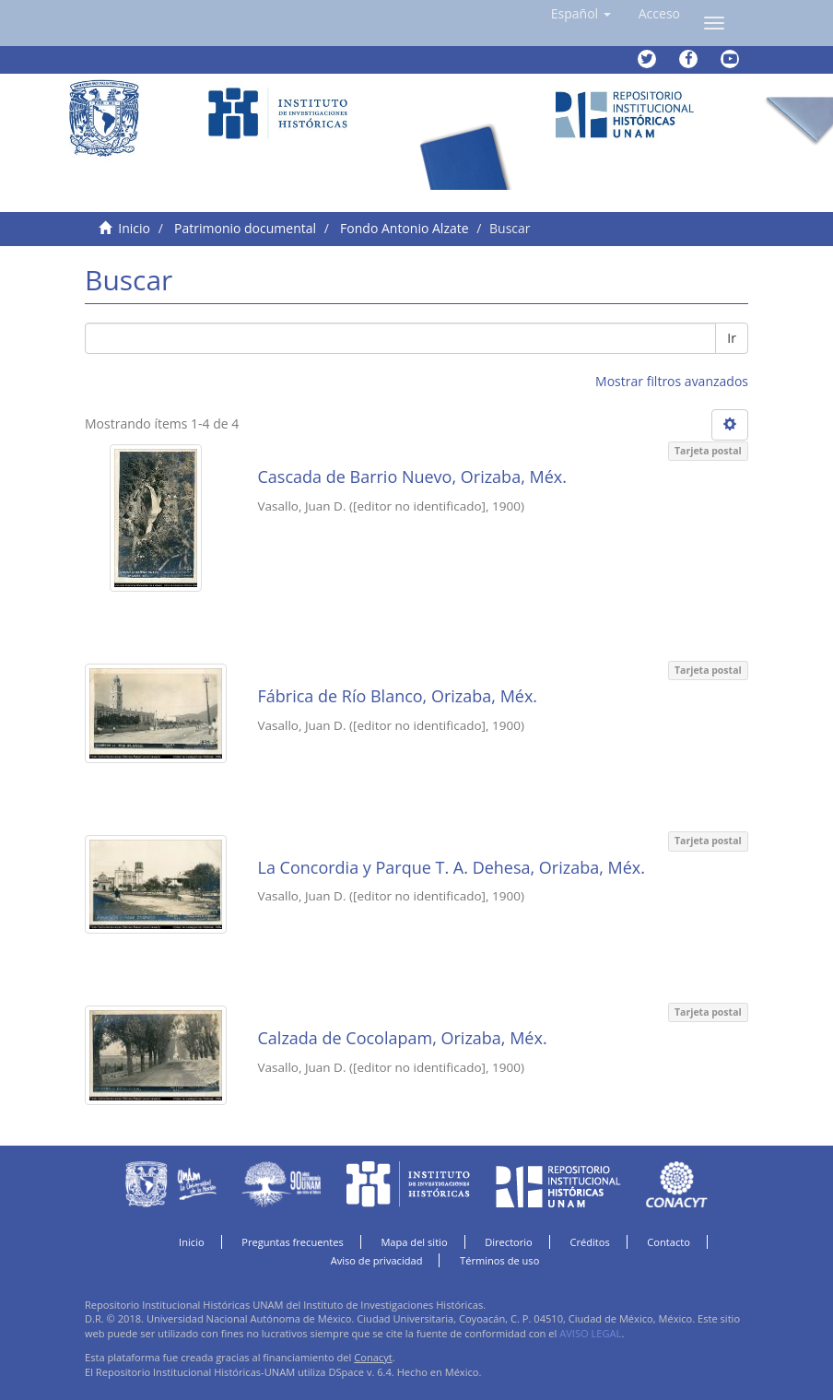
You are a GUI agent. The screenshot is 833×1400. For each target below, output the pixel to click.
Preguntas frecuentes (292, 1242)
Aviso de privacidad (377, 1260)
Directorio (509, 1242)
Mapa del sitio (414, 1242)
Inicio (134, 228)
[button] (581, 14)
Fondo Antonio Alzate (404, 228)
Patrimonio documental (245, 228)
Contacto (668, 1242)
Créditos (589, 1242)
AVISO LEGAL (590, 1333)
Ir (731, 338)
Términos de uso (499, 1260)
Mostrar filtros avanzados (671, 381)
